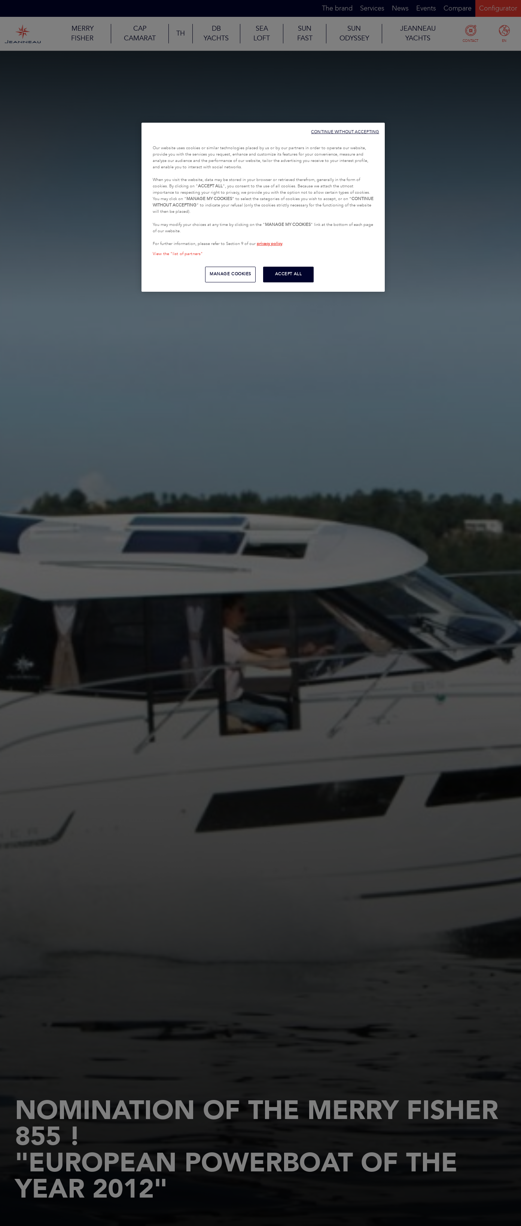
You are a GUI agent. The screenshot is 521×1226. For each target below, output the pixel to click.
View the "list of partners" (178, 254)
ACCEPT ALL (288, 274)
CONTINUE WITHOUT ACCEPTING (345, 131)
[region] (263, 207)
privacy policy (269, 243)
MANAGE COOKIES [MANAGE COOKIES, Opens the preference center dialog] (230, 274)
